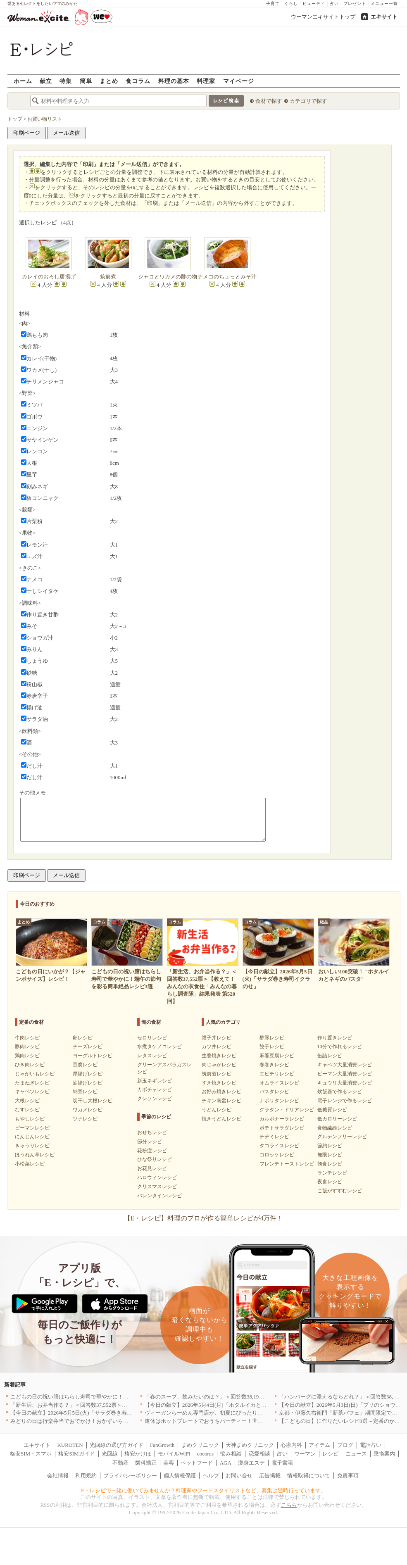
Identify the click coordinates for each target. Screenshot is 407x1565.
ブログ (345, 1445)
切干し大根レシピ (92, 1101)
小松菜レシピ (30, 1164)
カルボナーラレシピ (281, 1119)
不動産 (120, 1463)
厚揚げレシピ (87, 1074)
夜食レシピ (329, 1181)
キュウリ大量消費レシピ (344, 1083)
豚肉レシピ (27, 1046)
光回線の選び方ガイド (116, 1445)
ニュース (356, 1454)
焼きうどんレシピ (221, 1119)
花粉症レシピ (152, 1151)
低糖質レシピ (332, 1110)
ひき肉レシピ (30, 1065)
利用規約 (86, 1475)
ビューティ (313, 3)
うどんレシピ (216, 1110)
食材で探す (268, 101)
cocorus (205, 1454)
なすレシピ (27, 1110)
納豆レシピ (85, 1091)
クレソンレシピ (154, 1098)
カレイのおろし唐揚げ (49, 277)
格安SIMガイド (76, 1454)
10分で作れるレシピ (339, 1046)
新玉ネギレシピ (154, 1081)
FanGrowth (162, 1445)
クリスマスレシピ (157, 1186)
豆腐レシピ (85, 1065)
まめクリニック (200, 1445)
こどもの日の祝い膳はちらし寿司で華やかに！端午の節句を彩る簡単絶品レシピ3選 (111, 1397)
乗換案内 (384, 1454)
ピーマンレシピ (32, 1128)
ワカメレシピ (87, 1110)
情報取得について (308, 1475)
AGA (225, 1463)
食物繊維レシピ (334, 1128)
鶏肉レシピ (27, 1055)
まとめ (109, 81)
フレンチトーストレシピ (286, 1164)
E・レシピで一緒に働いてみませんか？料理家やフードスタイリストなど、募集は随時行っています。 (203, 1490)
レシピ (330, 1454)
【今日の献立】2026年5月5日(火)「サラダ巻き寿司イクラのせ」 (87, 1413)
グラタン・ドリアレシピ (286, 1110)
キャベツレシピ (32, 1091)
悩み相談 (231, 1454)
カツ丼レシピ (216, 1046)
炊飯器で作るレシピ (339, 1091)
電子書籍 (282, 1463)
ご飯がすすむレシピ (339, 1191)
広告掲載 (270, 1475)
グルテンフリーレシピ (342, 1136)
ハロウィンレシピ (157, 1177)
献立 (46, 81)
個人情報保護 (180, 1475)
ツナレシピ (85, 1119)
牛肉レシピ (27, 1038)
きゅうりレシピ (32, 1146)
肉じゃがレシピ (219, 1065)
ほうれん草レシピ (35, 1155)
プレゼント (354, 3)
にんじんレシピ (32, 1136)
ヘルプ (211, 1475)
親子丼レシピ (216, 1038)
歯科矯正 (146, 1463)
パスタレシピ (274, 1091)
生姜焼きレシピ (219, 1055)
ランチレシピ (332, 1173)
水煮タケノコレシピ (159, 1046)
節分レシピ (149, 1141)
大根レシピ (27, 1101)
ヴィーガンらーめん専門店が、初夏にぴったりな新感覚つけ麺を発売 (228, 1413)
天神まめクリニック (250, 1445)
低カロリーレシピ (337, 1119)
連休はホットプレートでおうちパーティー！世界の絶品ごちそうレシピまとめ (239, 1421)
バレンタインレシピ (159, 1196)
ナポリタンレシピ (279, 1101)
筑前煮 (108, 277)
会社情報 (58, 1475)
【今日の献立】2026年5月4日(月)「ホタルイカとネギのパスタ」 (222, 1405)
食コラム (138, 81)
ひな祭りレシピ (154, 1159)
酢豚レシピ (271, 1038)
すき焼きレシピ (219, 1083)
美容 (168, 1463)
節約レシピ (329, 1146)
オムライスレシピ (279, 1083)
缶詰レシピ (329, 1055)
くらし (291, 3)
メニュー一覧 (384, 3)
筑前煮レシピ (216, 1074)
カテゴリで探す (308, 101)
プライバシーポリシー (130, 1475)
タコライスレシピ (279, 1146)
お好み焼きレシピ (221, 1091)
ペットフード (197, 1463)
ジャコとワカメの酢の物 (167, 277)
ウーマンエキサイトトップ (323, 17)
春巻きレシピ (274, 1065)
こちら (289, 1505)
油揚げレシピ (87, 1083)
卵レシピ (83, 1038)
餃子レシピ (271, 1046)
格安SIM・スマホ (31, 1454)
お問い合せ (239, 1475)
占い (334, 3)
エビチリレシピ (276, 1074)
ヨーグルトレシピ (92, 1055)
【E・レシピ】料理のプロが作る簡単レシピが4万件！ (203, 1218)
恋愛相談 (259, 1454)
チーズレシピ (87, 1046)
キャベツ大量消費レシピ (344, 1065)
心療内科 (291, 1445)
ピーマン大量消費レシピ (344, 1074)
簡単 (86, 81)
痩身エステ (251, 1463)
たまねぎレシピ (32, 1083)
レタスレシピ (152, 1055)
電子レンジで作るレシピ (344, 1101)
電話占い (370, 1445)
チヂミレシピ (274, 1136)
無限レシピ (329, 1155)
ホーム (23, 81)
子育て (273, 3)
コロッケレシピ (276, 1155)
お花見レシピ (152, 1168)
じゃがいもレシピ (35, 1074)
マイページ (238, 81)
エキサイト (384, 17)
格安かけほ (137, 1454)
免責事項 (348, 1475)
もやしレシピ (30, 1119)
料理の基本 (173, 81)
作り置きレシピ (334, 1038)
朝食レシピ (329, 1164)
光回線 (110, 1454)
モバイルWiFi (174, 1454)
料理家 (206, 81)
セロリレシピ (152, 1038)
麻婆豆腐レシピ (276, 1055)
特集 (66, 81)
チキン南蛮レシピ (221, 1101)
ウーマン (305, 1454)
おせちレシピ (152, 1132)
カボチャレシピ (154, 1089)
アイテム (319, 1445)
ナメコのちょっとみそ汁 (227, 277)
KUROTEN (70, 1445)
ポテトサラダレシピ (281, 1128)
